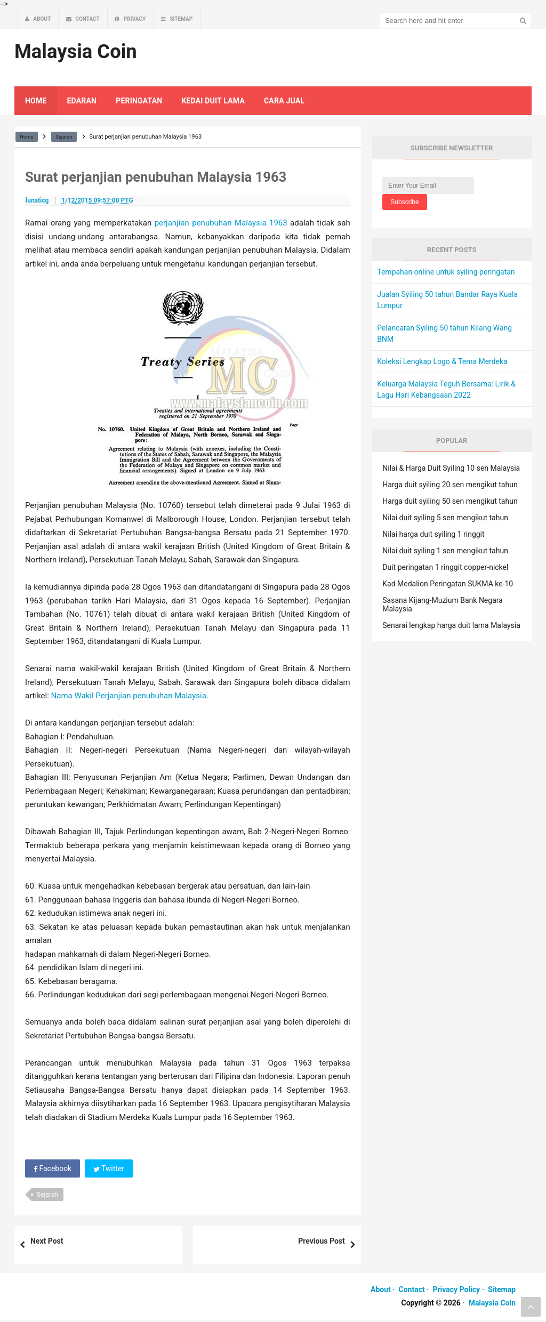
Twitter (108, 1170)
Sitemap (502, 1291)
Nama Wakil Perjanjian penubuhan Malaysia (128, 698)
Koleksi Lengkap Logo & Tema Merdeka (442, 363)
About (381, 1291)
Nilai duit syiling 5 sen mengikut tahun (445, 519)
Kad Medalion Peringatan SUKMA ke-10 (447, 585)
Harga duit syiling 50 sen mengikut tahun (449, 502)
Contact (412, 1291)
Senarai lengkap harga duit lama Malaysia (451, 627)
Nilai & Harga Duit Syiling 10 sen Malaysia (451, 469)
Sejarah (47, 1196)
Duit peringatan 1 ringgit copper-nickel (445, 569)
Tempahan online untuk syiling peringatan (446, 273)
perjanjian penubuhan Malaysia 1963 (221, 225)
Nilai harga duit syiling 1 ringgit (433, 535)
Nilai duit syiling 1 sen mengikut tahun (445, 552)
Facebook (52, 1170)
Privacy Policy (456, 1291)
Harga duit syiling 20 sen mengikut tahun (449, 486)
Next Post (46, 1242)
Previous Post (321, 1242)
